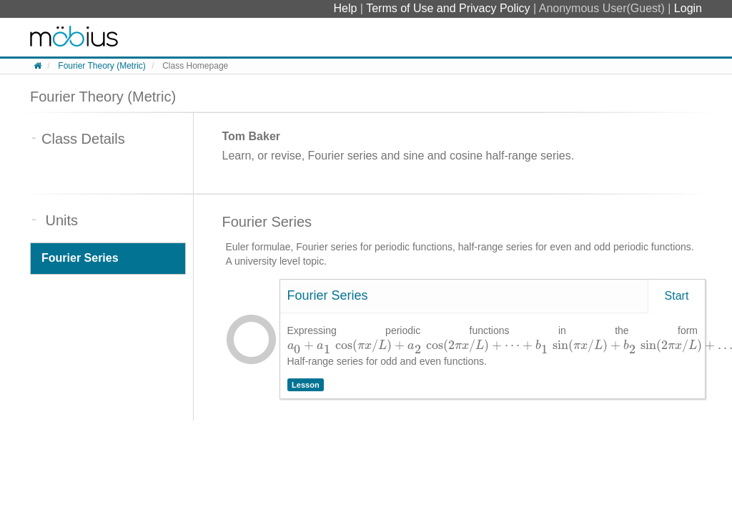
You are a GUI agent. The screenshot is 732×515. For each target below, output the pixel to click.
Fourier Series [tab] (80, 258)
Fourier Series (327, 295)
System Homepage (74, 37)
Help (346, 8)
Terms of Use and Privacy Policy (449, 8)
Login (688, 8)
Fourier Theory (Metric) (101, 66)
